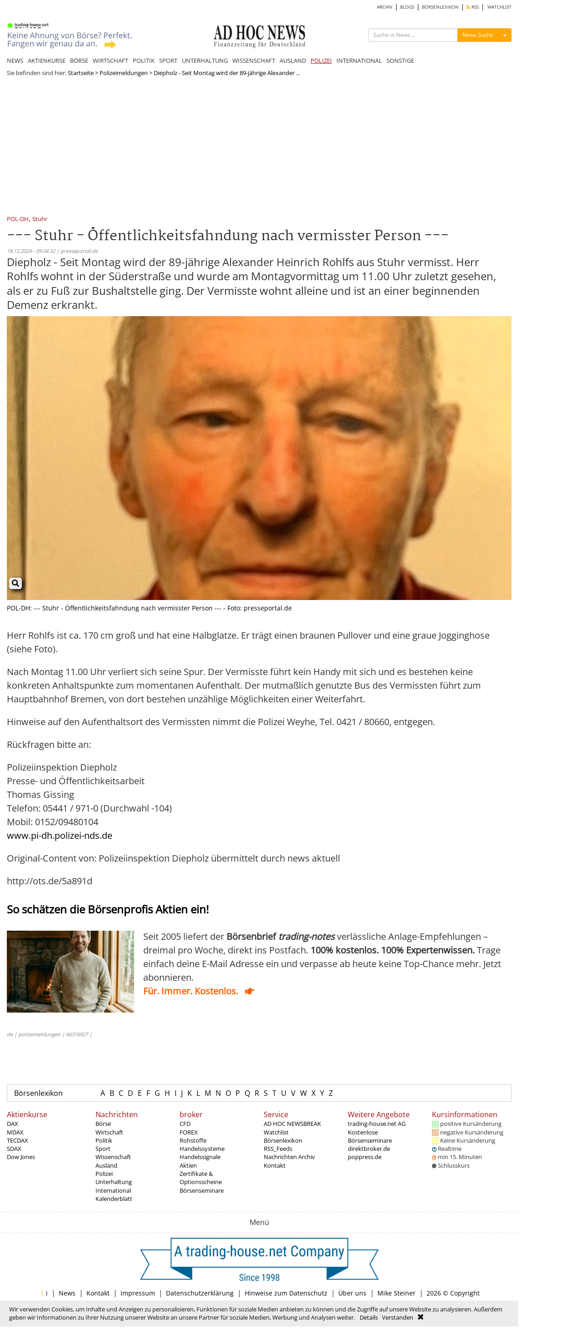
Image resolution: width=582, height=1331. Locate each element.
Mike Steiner (396, 1293)
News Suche (477, 35)
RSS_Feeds (278, 1148)
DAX (12, 1123)
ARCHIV (384, 7)
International (113, 1190)
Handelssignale (200, 1157)
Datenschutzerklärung (200, 1293)
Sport (102, 1148)
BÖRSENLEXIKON (440, 7)
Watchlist (276, 1132)
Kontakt (275, 1165)
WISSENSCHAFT (253, 60)
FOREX (189, 1132)
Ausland (106, 1165)
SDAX (14, 1148)
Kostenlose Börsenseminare (370, 1136)
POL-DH (18, 219)
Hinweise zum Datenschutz (286, 1293)
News (67, 1293)
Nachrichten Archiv (289, 1157)
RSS (473, 7)
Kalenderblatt (113, 1199)
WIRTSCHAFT (110, 60)
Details (369, 1317)
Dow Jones (21, 1157)
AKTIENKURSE (46, 60)
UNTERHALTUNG (205, 60)
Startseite (81, 73)
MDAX (15, 1132)
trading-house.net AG (377, 1123)
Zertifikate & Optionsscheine (201, 1178)
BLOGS (407, 7)
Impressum (137, 1293)
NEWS (15, 60)
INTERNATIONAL (359, 60)
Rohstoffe (193, 1140)
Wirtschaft (109, 1132)
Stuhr (39, 219)
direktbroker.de (369, 1148)
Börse (103, 1123)
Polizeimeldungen (124, 73)
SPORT (168, 60)
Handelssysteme (202, 1148)
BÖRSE (79, 60)
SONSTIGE (400, 60)
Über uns (352, 1293)
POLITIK (144, 60)
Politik (103, 1140)
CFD (185, 1123)
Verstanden (397, 1317)
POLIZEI (321, 60)
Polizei (104, 1174)
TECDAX (17, 1140)
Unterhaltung (113, 1182)
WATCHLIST (499, 7)
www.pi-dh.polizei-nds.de (59, 835)
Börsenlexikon (38, 1093)
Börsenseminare (202, 1190)
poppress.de (364, 1157)
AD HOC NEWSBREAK (292, 1123)
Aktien (188, 1165)
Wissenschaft (113, 1157)
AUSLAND (293, 60)
